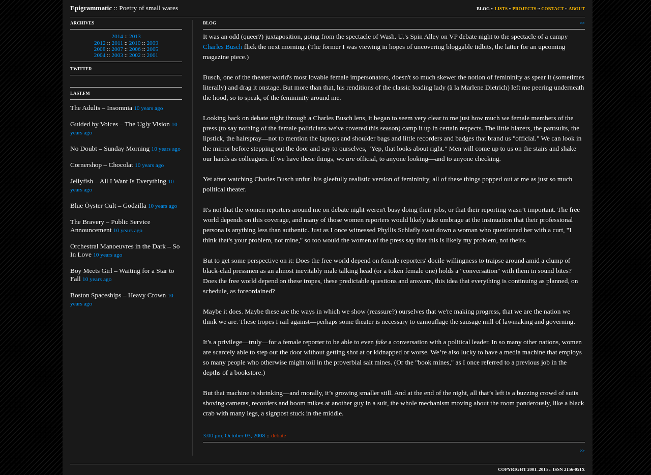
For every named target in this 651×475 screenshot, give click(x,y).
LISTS (501, 8)
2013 (135, 36)
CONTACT (552, 8)
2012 (100, 43)
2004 (100, 55)
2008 (100, 49)
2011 (117, 43)
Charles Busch (222, 46)
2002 (135, 55)
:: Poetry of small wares (124, 8)
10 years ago (148, 108)
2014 (117, 36)
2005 (153, 49)
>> (582, 22)
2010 (135, 43)
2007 (117, 49)
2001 (153, 55)
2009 (152, 43)
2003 (117, 55)
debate (278, 435)
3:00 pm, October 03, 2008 (234, 435)
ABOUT (577, 8)
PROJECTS (525, 8)
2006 (135, 49)
